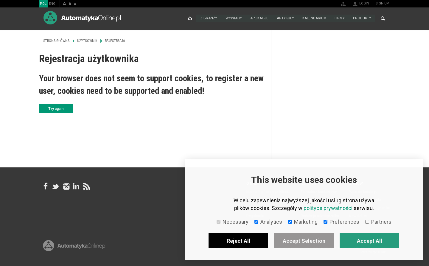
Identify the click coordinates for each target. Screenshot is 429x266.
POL (43, 4)
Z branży (208, 18)
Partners (378, 222)
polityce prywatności (328, 208)
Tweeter (55, 186)
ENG (52, 4)
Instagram (65, 186)
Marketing (303, 222)
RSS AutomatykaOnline (86, 186)
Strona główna (189, 18)
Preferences (341, 222)
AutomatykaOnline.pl (82, 17)
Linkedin (76, 186)
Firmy (340, 18)
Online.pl (74, 247)
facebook (45, 186)
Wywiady (233, 18)
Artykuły (285, 18)
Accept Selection (304, 241)
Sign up (382, 3)
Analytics (268, 222)
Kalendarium (314, 18)
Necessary (232, 222)
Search (382, 18)
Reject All (238, 241)
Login (364, 3)
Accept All (369, 241)
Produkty (362, 18)
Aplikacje (259, 18)
